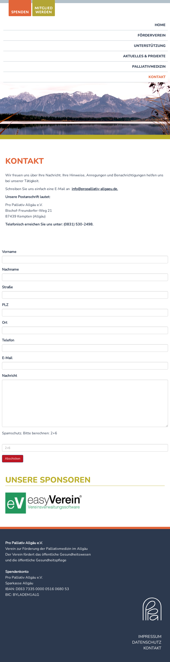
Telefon (8, 340)
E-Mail (7, 358)
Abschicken (12, 458)
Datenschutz (146, 642)
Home (160, 25)
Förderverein (152, 35)
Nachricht (9, 375)
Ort (4, 322)
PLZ (5, 304)
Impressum (149, 636)
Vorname (9, 251)
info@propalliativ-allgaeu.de (94, 189)
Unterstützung (150, 45)
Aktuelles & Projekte (144, 56)
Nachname (10, 269)
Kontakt (157, 77)
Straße (7, 287)
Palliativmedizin (149, 66)
